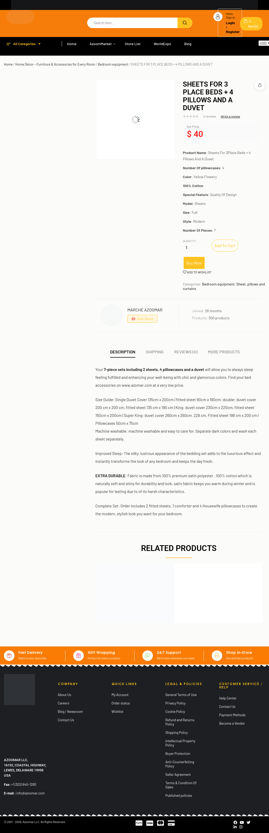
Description (122, 351)
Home (8, 64)
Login (230, 22)
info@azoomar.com (30, 793)
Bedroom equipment (113, 64)
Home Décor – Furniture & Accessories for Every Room (55, 64)
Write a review (230, 116)
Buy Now (194, 262)
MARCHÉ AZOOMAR (145, 309)
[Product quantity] (186, 247)
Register (233, 31)
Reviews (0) (186, 351)
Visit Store (145, 318)
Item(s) (253, 24)
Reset (263, 48)
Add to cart (224, 245)
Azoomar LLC (31, 822)
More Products (224, 351)
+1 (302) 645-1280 (23, 784)
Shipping (155, 351)
